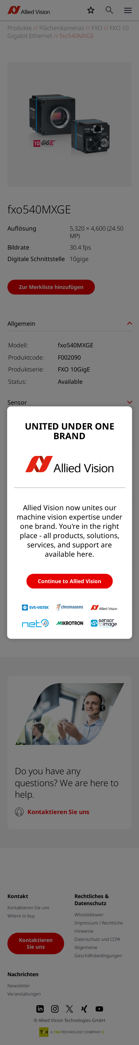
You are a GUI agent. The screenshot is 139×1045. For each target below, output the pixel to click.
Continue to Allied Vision (69, 581)
